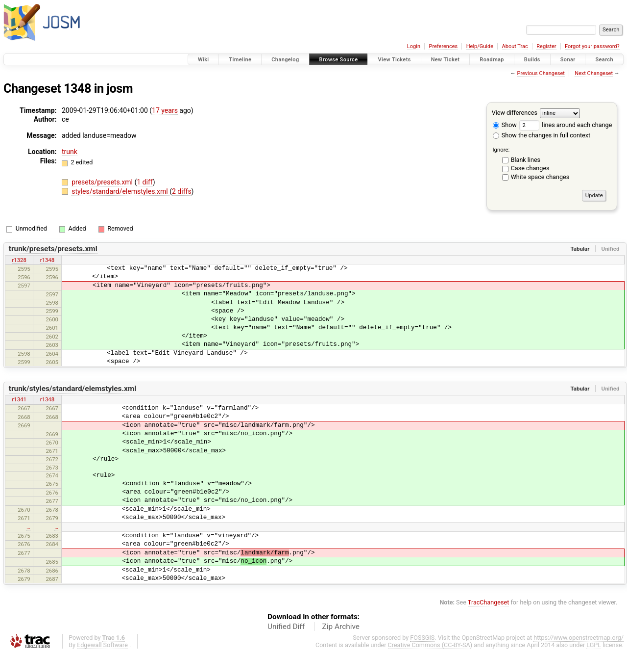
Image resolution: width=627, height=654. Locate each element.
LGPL (593, 645)
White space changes (540, 177)
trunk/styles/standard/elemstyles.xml (73, 388)
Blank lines (525, 159)
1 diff (145, 182)
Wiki (203, 59)
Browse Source (338, 59)
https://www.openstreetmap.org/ (578, 637)
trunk (69, 152)
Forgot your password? (592, 46)
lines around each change (565, 125)
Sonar (568, 59)
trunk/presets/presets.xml (53, 248)
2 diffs (182, 191)
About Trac (515, 46)
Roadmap (492, 59)
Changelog (285, 59)
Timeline (240, 59)
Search (604, 59)
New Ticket (445, 59)
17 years (165, 110)
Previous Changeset (540, 73)
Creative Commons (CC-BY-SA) (430, 645)
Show (505, 125)
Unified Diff (286, 626)
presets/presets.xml (103, 182)
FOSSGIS (422, 637)
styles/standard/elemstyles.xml (120, 191)
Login (413, 46)
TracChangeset (488, 602)
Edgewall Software (102, 645)
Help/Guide (479, 46)
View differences (514, 112)
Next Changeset (594, 73)
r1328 (19, 260)
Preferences (443, 46)
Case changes (530, 168)
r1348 (47, 260)
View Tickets (394, 59)
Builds (532, 59)
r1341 (19, 399)
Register (546, 46)
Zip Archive (341, 626)
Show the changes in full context (541, 135)
